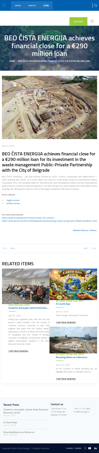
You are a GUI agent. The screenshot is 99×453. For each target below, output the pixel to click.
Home (12, 61)
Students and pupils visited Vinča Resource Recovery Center (39, 308)
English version (13, 200)
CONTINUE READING (18, 351)
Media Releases (82, 230)
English (32, 5)
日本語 (46, 5)
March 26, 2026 (63, 365)
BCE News (60, 301)
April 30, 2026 (14, 315)
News (94, 230)
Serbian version (13, 203)
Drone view (71, 301)
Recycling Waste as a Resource (71, 357)
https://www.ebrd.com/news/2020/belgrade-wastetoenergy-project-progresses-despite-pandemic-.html (49, 220)
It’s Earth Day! (63, 304)
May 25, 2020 (8, 146)
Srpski (18, 5)
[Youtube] (89, 448)
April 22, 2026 (62, 311)
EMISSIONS (78, 21)
